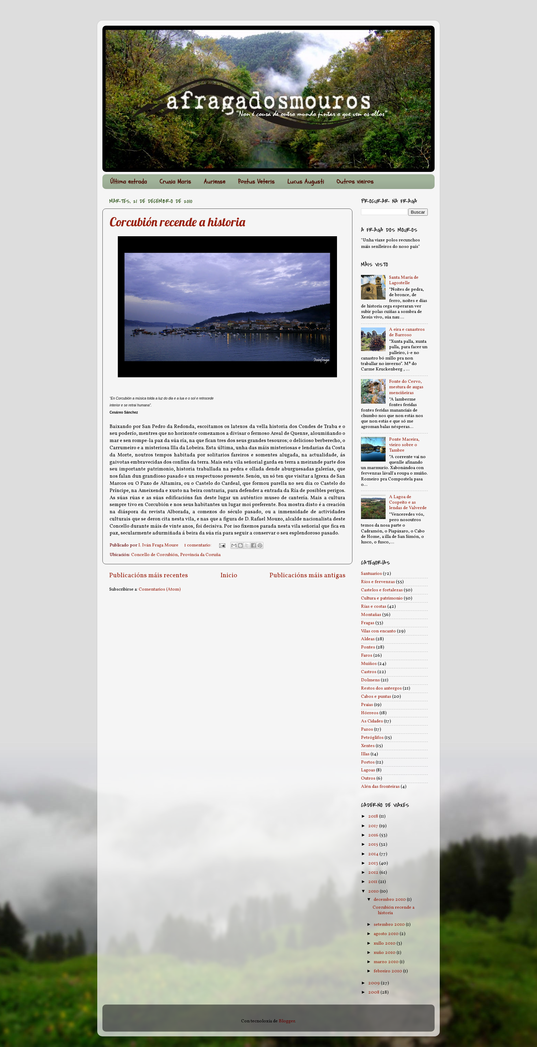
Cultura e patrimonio (382, 598)
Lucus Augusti (305, 181)
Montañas (371, 614)
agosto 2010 (387, 934)
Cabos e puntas (376, 696)
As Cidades (372, 721)
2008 (374, 992)
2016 (373, 835)
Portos (368, 762)
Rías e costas (373, 606)
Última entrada (128, 181)
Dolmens (370, 680)
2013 (373, 863)
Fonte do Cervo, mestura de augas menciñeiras (406, 387)
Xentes (368, 746)
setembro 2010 (390, 924)
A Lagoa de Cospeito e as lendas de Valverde (408, 502)
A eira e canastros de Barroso (407, 332)
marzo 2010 (387, 962)
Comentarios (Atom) (160, 589)
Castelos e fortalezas (382, 590)
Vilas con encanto (378, 631)
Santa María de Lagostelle (404, 280)
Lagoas (368, 770)
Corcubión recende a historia (177, 221)
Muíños (369, 663)
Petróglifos (372, 737)
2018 (373, 816)
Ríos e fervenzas (378, 582)
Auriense (214, 181)
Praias (367, 705)
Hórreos (369, 713)
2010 (374, 891)
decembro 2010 (390, 899)
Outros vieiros (355, 181)
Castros (368, 672)
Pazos (367, 729)
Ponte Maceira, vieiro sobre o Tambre (404, 445)
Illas (365, 754)
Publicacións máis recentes (148, 575)
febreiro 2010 (388, 971)
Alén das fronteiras (380, 786)
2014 (373, 854)
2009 (374, 983)
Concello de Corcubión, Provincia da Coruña (176, 555)
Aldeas (368, 639)
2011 (373, 882)
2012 (373, 872)
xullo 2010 (385, 943)
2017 (373, 826)
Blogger (287, 1021)
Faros (366, 655)
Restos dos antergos (381, 688)
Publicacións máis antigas (308, 575)
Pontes (368, 647)
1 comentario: (198, 545)
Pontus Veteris (256, 181)
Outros (368, 778)
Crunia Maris (175, 181)
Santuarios (371, 573)
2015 (373, 844)
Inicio (229, 575)
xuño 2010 (385, 952)
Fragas (367, 623)
